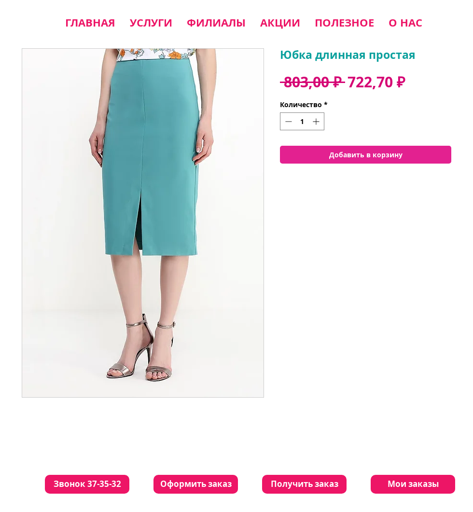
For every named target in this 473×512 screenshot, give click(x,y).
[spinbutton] (302, 121)
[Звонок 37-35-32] (87, 484)
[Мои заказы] (413, 484)
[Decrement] (287, 121)
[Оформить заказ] (195, 484)
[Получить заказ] (304, 484)
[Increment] (317, 121)
